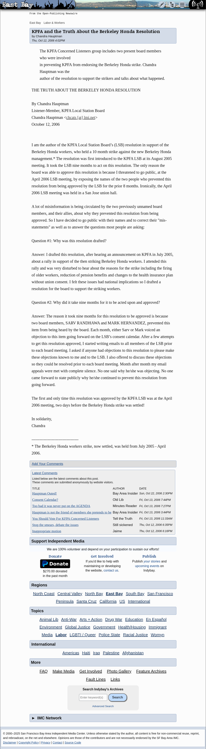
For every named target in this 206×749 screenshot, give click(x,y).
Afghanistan (133, 653)
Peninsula (65, 601)
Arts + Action (91, 619)
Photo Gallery (119, 671)
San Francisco (160, 593)
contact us (111, 570)
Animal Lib (48, 619)
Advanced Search (103, 706)
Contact (57, 742)
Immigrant (158, 627)
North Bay (94, 593)
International (139, 601)
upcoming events (147, 566)
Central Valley (69, 593)
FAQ (44, 671)
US (122, 601)
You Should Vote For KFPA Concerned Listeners (65, 519)
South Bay (135, 593)
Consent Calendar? (45, 500)
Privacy (45, 742)
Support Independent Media (57, 541)
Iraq (96, 653)
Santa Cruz (86, 601)
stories (152, 561)
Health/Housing (132, 627)
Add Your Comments (47, 464)
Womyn (157, 635)
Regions (39, 585)
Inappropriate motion (46, 531)
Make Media (63, 671)
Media (47, 635)
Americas (70, 653)
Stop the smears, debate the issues (55, 525)
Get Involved (90, 671)
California (108, 601)
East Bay (35, 22)
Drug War (113, 619)
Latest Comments (44, 473)
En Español (156, 619)
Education (134, 619)
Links (115, 679)
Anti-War (69, 619)
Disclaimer (9, 742)
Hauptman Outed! (44, 493)
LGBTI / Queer (83, 635)
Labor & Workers (54, 22)
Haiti (86, 653)
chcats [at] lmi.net (80, 117)
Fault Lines (96, 679)
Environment (50, 627)
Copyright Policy (29, 742)
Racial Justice (135, 635)
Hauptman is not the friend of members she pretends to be (71, 512)
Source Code (73, 742)
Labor (61, 635)
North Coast (44, 593)
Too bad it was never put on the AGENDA (61, 506)
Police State (109, 635)
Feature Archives (151, 671)
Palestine (111, 653)
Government (104, 627)
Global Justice (77, 627)
